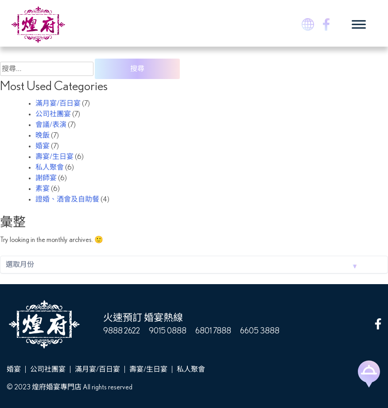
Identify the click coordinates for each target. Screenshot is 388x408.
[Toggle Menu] (359, 24)
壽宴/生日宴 (54, 156)
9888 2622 (121, 331)
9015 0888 (167, 331)
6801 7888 (213, 331)
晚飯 (42, 135)
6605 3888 (259, 331)
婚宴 (42, 146)
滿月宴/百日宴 (58, 103)
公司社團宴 (53, 114)
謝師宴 (46, 178)
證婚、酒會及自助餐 (67, 199)
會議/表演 (50, 124)
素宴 (42, 188)
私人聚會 (49, 167)
